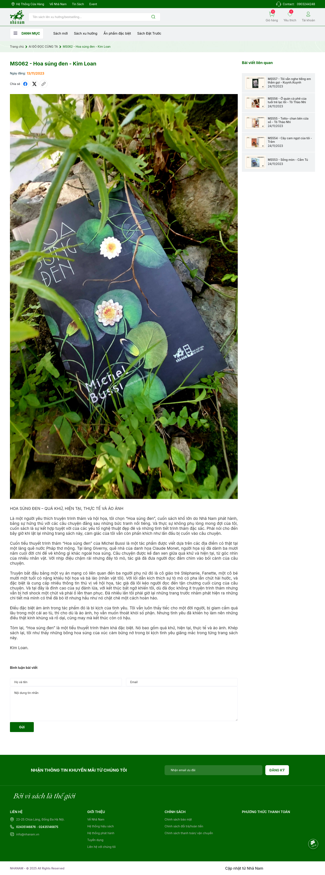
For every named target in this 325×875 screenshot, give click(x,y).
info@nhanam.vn (27, 834)
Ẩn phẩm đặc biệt (117, 33)
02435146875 (48, 827)
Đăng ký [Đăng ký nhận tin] (277, 770)
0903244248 (306, 4)
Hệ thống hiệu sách (100, 826)
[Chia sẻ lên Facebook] (25, 84)
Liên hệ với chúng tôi (101, 846)
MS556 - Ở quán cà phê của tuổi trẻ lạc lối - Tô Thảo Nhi (287, 100)
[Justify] (153, 17)
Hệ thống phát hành (100, 833)
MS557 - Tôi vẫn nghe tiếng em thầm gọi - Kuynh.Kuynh (289, 80)
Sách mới (60, 33)
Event (93, 4)
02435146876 (26, 827)
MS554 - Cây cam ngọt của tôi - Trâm (290, 139)
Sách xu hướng (85, 33)
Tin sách (78, 4)
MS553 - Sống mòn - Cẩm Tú (288, 159)
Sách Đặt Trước (149, 33)
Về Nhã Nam (58, 4)
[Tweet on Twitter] (34, 84)
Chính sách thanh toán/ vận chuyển (189, 833)
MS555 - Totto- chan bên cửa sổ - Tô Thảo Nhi (288, 120)
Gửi (22, 727)
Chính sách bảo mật (178, 819)
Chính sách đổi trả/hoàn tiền (184, 826)
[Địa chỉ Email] (213, 770)
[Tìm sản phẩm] (94, 17)
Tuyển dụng (95, 840)
